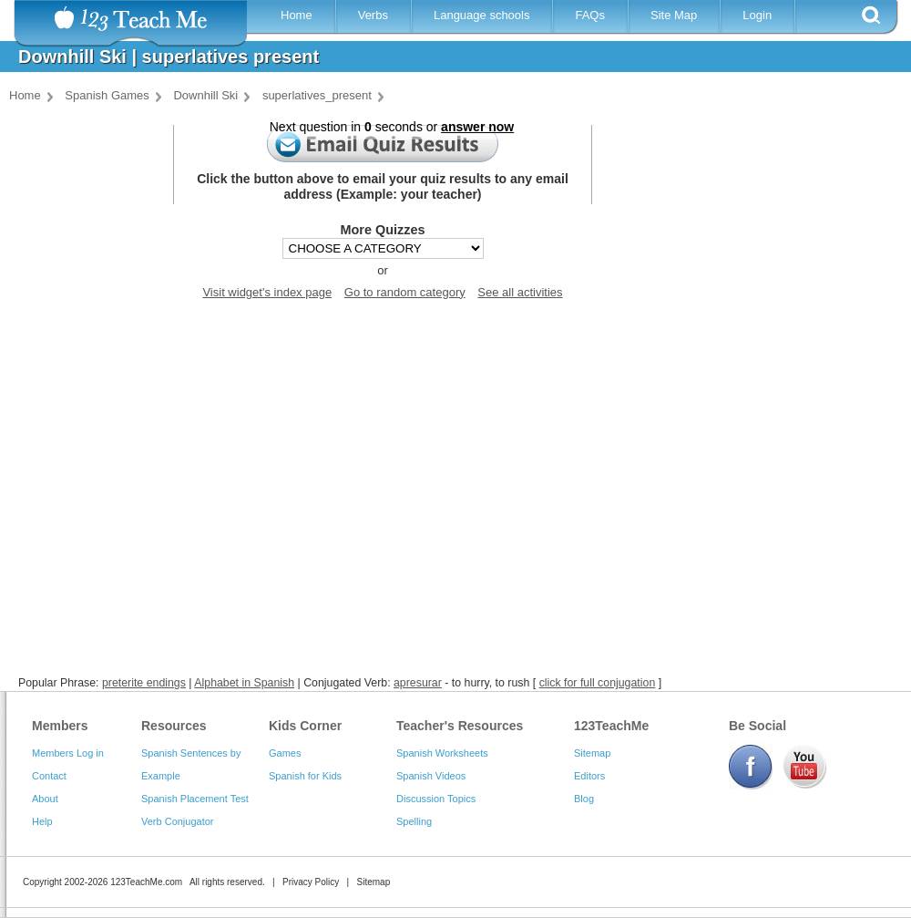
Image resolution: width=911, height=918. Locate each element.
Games (285, 753)
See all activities (519, 292)
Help (42, 821)
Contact (49, 775)
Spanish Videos (431, 775)
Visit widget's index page (267, 292)
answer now (477, 126)
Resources (174, 725)
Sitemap (592, 753)
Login (757, 15)
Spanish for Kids (305, 775)
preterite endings (144, 682)
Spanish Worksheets (442, 753)
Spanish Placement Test (195, 798)
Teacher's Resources (459, 725)
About (45, 798)
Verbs (373, 15)
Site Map (673, 15)
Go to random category (405, 292)
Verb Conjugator (177, 821)
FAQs (590, 15)
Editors (589, 775)
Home (296, 15)
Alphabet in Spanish (244, 682)
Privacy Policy (310, 882)
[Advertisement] (451, 486)
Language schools (482, 15)
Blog (584, 798)
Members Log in (68, 753)
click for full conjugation (597, 682)
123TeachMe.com (146, 882)
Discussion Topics (436, 798)
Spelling (414, 821)
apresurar (418, 682)
